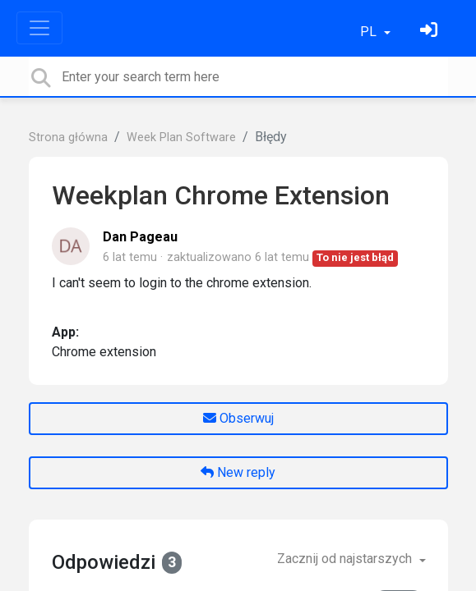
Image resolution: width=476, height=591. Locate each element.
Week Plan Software (181, 137)
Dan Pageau (140, 237)
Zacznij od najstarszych (346, 558)
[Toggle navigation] (39, 27)
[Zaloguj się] (431, 31)
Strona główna (68, 137)
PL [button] (370, 31)
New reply (238, 472)
